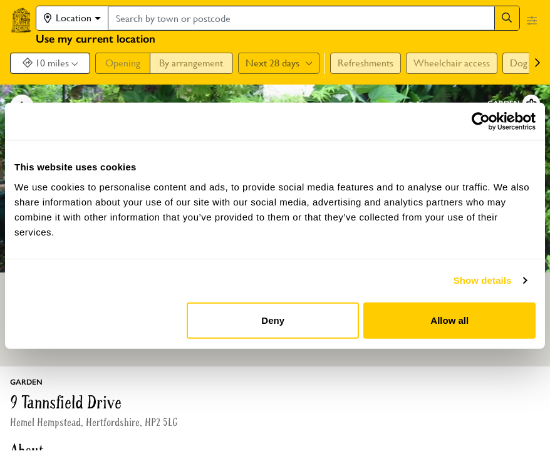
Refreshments (365, 63)
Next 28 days (279, 63)
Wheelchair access (451, 63)
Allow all (449, 319)
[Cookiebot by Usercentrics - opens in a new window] (481, 121)
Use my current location (95, 39)
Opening (122, 63)
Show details (483, 280)
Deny (272, 319)
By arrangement (191, 63)
